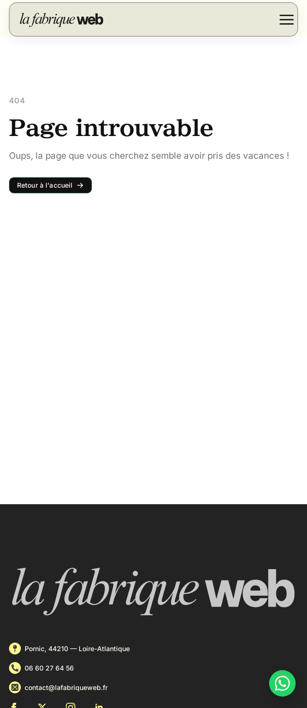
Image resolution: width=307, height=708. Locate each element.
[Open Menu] (287, 19)
